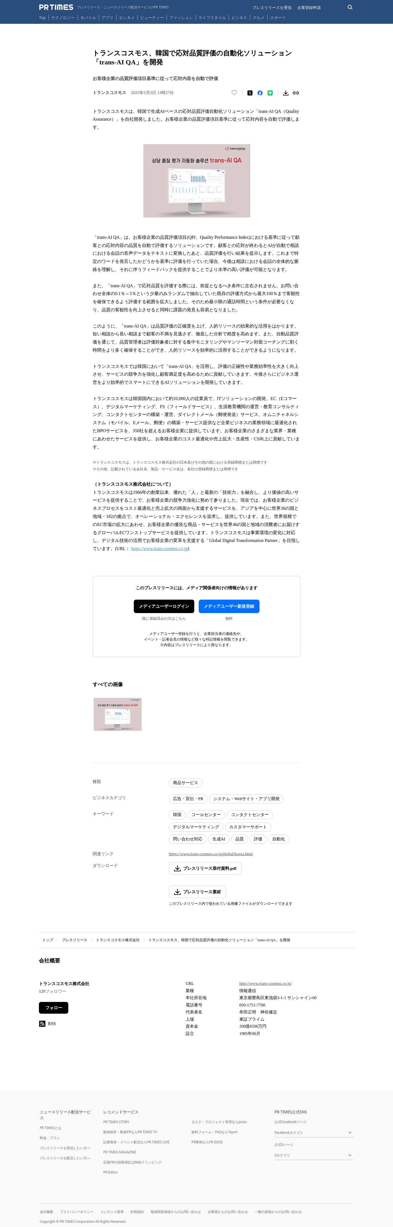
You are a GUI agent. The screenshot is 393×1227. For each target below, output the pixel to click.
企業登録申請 (309, 7)
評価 (258, 839)
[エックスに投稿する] (249, 92)
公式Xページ (284, 1144)
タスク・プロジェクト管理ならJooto (219, 1122)
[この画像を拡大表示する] (117, 714)
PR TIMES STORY (116, 1122)
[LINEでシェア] (270, 92)
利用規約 (137, 1211)
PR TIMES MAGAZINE (119, 1152)
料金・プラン (50, 1137)
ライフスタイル (212, 17)
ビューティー (152, 17)
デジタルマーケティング (196, 827)
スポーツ (278, 17)
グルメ (259, 17)
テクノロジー (63, 17)
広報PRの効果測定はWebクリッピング (132, 1162)
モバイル (88, 17)
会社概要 (46, 1211)
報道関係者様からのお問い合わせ (176, 1211)
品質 (239, 839)
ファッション (181, 17)
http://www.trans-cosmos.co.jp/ (265, 983)
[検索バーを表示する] (350, 7)
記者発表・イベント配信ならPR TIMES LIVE (136, 1142)
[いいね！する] (234, 92)
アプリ (107, 17)
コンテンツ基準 (112, 1211)
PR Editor (110, 1172)
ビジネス (239, 17)
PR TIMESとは (50, 1127)
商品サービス (185, 782)
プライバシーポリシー (76, 1211)
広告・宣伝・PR (188, 798)
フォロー (53, 1008)
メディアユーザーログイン (164, 606)
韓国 (177, 814)
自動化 (278, 839)
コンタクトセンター (250, 814)
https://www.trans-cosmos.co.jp (159, 548)
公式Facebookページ (291, 1122)
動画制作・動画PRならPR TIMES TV (130, 1132)
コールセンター (206, 814)
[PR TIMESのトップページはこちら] (104, 7)
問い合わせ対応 (187, 839)
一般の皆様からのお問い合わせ (278, 1211)
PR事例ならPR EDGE (207, 1142)
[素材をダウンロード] (285, 92)
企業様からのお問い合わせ (228, 1211)
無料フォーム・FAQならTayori (214, 1132)
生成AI (218, 839)
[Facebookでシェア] (260, 92)
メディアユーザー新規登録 (229, 606)
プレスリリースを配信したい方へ (65, 1158)
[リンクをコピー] (295, 92)
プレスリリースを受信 (272, 7)
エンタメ (127, 17)
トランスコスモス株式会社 (118, 940)
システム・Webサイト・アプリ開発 (246, 798)
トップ (47, 940)
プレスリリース (74, 940)
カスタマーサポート (248, 827)
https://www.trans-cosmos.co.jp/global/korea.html (211, 854)
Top (42, 17)
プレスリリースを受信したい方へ (65, 1148)
